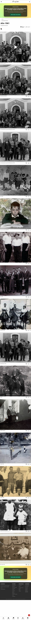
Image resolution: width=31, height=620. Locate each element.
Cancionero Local (21, 587)
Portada (3, 618)
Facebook (26, 588)
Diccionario (20, 585)
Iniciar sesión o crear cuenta (15, 14)
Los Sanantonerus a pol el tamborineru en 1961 (7, 129)
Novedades (13, 588)
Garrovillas (8, 618)
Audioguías (13, 596)
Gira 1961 (1, 196)
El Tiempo (13, 590)
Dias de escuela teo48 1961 (4, 229)
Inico (2, 19)
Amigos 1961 (2, 497)
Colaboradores (27, 585)
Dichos (19, 586)
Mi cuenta (26, 587)
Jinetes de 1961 (2, 330)
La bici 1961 (2, 464)
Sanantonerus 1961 (3, 363)
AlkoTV (28, 618)
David (1, 397)
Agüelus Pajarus (2, 430)
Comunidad (22, 618)
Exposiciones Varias (4, 20)
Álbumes (13, 618)
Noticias (13, 589)
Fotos (18, 618)
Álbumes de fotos (14, 587)
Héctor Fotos (26, 586)
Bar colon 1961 (2, 564)
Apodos (20, 588)
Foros (13, 595)
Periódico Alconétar (14, 594)
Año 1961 (1, 296)
